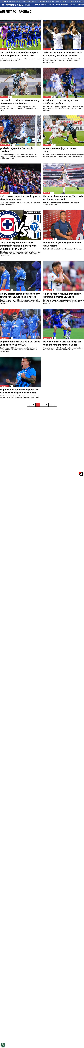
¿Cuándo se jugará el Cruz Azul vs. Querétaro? (17, 150)
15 (46, 405)
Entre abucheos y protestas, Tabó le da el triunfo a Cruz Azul (63, 198)
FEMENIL (73, 5)
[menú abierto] (3, 5)
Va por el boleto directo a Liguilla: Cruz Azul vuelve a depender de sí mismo (20, 391)
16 (50, 405)
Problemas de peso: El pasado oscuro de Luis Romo (62, 244)
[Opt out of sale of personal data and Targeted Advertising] (3, 1045)
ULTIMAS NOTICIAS (40, 5)
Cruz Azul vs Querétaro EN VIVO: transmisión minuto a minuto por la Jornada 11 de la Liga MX (18, 245)
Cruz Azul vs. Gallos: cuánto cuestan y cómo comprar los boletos (19, 102)
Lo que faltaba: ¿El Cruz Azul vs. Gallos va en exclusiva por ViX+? (20, 343)
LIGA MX (51, 5)
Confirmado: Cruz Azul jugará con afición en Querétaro (60, 102)
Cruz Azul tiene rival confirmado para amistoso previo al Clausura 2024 (19, 54)
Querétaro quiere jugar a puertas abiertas (59, 150)
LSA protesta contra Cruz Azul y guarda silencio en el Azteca (20, 198)
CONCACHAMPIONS (62, 5)
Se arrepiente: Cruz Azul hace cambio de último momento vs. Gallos (62, 295)
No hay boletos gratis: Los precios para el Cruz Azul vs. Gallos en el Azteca (20, 295)
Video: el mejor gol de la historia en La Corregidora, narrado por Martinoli (62, 54)
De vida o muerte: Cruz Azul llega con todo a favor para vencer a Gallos (62, 343)
